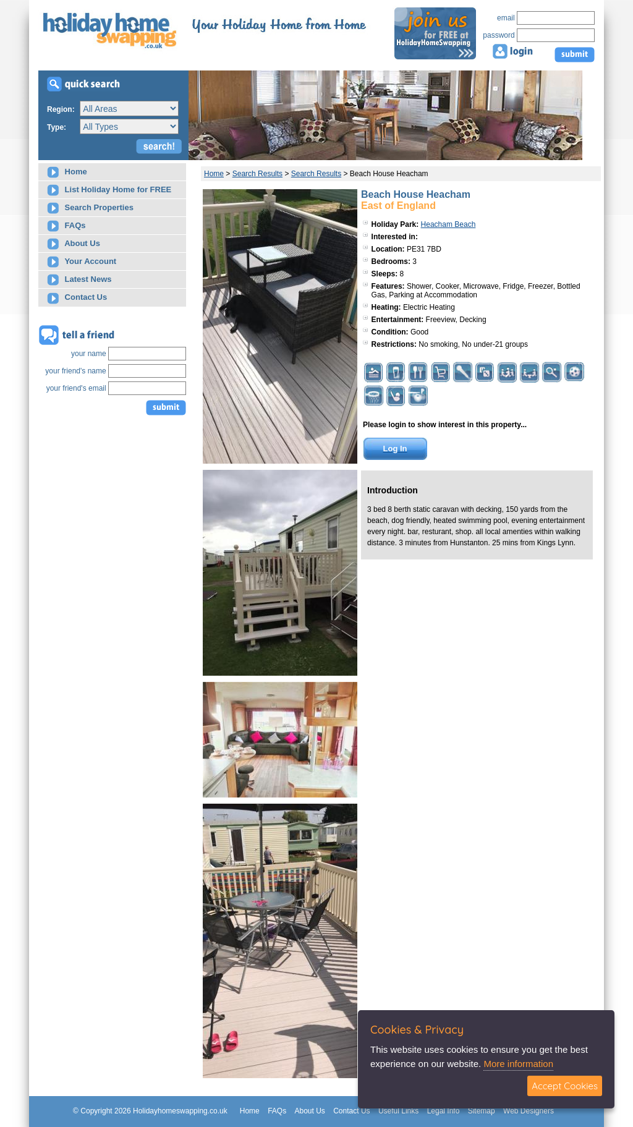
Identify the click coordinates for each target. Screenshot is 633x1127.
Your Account (81, 262)
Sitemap (481, 1111)
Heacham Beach (448, 224)
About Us (73, 244)
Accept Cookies (565, 1086)
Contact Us (77, 298)
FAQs (66, 226)
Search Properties (90, 208)
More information (518, 1063)
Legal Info (443, 1111)
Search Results (257, 173)
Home (67, 172)
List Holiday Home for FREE (109, 190)
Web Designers (528, 1111)
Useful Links (398, 1111)
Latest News (79, 280)
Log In (395, 448)
